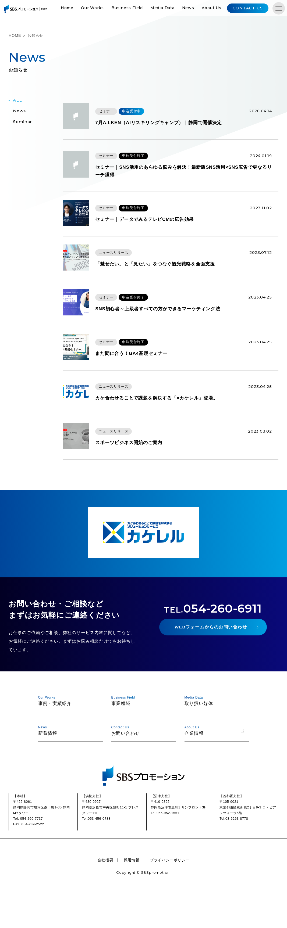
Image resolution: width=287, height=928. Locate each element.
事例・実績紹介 (68, 736)
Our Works (101, 8)
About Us (221, 8)
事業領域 (141, 736)
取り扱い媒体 (214, 736)
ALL (17, 101)
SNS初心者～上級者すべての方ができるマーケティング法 (169, 328)
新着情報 (68, 766)
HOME (15, 36)
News (197, 8)
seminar (23, 122)
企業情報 (214, 766)
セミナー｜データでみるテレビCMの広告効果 (155, 228)
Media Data (172, 8)
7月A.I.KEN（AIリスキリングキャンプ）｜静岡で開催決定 (170, 126)
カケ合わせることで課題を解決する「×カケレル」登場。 (168, 428)
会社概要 (105, 897)
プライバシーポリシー (170, 897)
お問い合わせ (141, 766)
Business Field (136, 8)
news (19, 111)
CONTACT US (254, 8)
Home (76, 8)
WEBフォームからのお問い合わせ (210, 665)
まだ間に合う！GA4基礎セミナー (142, 378)
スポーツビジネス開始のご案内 (139, 478)
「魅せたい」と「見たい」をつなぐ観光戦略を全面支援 (167, 278)
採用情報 (132, 897)
